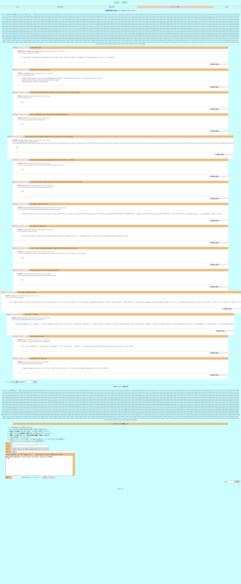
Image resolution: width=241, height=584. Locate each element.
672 (168, 30)
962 (230, 37)
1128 (191, 42)
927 (108, 37)
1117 (145, 42)
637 (45, 30)
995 (109, 38)
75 (238, 14)
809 (171, 33)
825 (227, 33)
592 (126, 28)
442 (77, 25)
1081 (232, 40)
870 (147, 35)
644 (70, 30)
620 (223, 28)
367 (52, 23)
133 (185, 16)
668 (154, 30)
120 (139, 16)
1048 (93, 40)
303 (66, 21)
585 (101, 28)
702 (35, 31)
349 (227, 21)
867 (136, 35)
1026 (236, 38)
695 (10, 31)
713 (73, 31)
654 (105, 30)
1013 (181, 38)
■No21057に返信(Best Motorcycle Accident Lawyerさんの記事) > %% (43, 472)
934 (133, 37)
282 (230, 19)
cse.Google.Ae (27, 254)
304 (70, 21)
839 (38, 35)
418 (230, 23)
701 (31, 31)
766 (21, 33)
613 (199, 28)
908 (42, 37)
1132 (208, 42)
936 (140, 37)
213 (227, 18)
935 (136, 37)
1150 (139, 44)
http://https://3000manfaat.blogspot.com (31, 53)
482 (217, 25)
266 (175, 19)
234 (63, 19)
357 (17, 23)
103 (81, 16)
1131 (204, 42)
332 (168, 21)
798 (133, 33)
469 (171, 25)
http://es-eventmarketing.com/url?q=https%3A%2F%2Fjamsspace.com (39, 278)
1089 (29, 42)
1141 (101, 44)
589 (115, 28)
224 (28, 19)
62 (202, 14)
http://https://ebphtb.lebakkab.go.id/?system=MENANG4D (30, 323)
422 (7, 25)
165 (59, 18)
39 (139, 14)
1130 (199, 42)
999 (123, 38)
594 (133, 28)
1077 (215, 40)
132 (181, 16)
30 (114, 14)
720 (98, 31)
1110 (117, 42)
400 (168, 23)
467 (164, 25)
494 (21, 26)
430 (35, 25)
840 (42, 35)
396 (154, 23)
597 (143, 28)
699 (24, 31)
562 (21, 28)
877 (171, 35)
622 (230, 28)
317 (115, 21)
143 (220, 16)
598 (147, 28)
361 (31, 23)
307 (80, 21)
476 (195, 25)
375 (80, 23)
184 (126, 18)
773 (45, 33)
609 (185, 28)
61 (200, 14)
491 (10, 26)
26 (103, 14)
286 (7, 21)
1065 (164, 40)
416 (223, 23)
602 (161, 28)
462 (147, 25)
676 (182, 30)
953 (199, 37)
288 (14, 21)
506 (63, 26)
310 (91, 21)
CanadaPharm (27, 73)
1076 (211, 40)
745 (185, 31)
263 (164, 19)
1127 (187, 42)
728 (126, 31)
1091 (37, 42)
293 (31, 21)
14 (70, 14)
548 (209, 26)
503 (52, 26)
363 (38, 23)
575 (66, 28)
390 (133, 23)
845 (59, 35)
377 (87, 23)
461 (143, 25)
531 (150, 26)
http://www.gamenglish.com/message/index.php (33, 120)
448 (98, 25)
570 (49, 28)
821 (213, 33)
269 (185, 19)
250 (119, 19)
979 (53, 38)
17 (78, 14)
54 (180, 14)
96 (58, 16)
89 (39, 16)
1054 (118, 40)
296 (42, 21)
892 (223, 35)
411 (206, 23)
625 (3, 30)
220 (14, 19)
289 (17, 21)
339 (192, 21)
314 (105, 21)
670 (161, 30)
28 (108, 14)
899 (10, 37)
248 (112, 19)
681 (199, 30)
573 (59, 28)
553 (227, 26)
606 (175, 28)
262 (161, 19)
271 (192, 19)
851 (80, 35)
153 (17, 18)
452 (112, 25)
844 (56, 35)
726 (119, 31)
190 (147, 18)
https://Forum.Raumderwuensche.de (33, 209)
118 (133, 16)
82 (20, 16)
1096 (58, 42)
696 (14, 31)
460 (140, 25)
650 (91, 30)
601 (157, 28)
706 (49, 31)
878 (175, 35)
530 (147, 26)
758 (230, 31)
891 (220, 35)
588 (112, 28)
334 (175, 21)
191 (150, 18)
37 (133, 14)
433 (45, 25)
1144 (114, 44)
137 (199, 16)
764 (14, 33)
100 (70, 16)
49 (166, 14)
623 (234, 28)
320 (126, 21)
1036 (42, 40)
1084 (8, 42)
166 (63, 18)
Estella (25, 118)
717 (87, 31)
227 (38, 19)
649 (87, 30)
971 (25, 38)
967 (11, 38)
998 (119, 38)
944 (168, 37)
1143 (110, 44)
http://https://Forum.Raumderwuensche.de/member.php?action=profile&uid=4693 (41, 211)
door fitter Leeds (22, 141)
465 (157, 25)
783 (80, 33)
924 (98, 37)
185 (129, 18)
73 (233, 14)
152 (14, 18)
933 (129, 37)
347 (220, 21)
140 (209, 16)
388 (126, 23)
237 (73, 19)
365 (45, 23)
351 (234, 21)
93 (50, 16)
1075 (206, 40)
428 (28, 25)
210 (217, 18)
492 (14, 26)
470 (175, 25)
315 (108, 21)
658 (119, 30)
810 (175, 33)
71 (227, 14)
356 (14, 23)
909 (45, 37)
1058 (135, 40)
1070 (185, 40)
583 (94, 28)
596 (140, 28)
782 (77, 33)
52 (175, 14)
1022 (219, 38)
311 (94, 21)
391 (136, 23)
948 (182, 37)
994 (106, 38)
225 (31, 19)
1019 (206, 38)
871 (150, 35)
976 (43, 38)
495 (24, 26)
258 (147, 19)
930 (119, 37)
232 (56, 19)
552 (223, 26)
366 (49, 23)
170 (77, 18)
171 (80, 18)
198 (175, 18)
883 (192, 35)
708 (56, 31)
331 (164, 21)
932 (126, 37)
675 (178, 30)
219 (10, 19)
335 (178, 21)
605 (171, 28)
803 (150, 33)
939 (150, 37)
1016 (194, 38)
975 (39, 38)
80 (14, 16)
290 (21, 21)
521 (115, 26)
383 (108, 23)
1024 (227, 38)
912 (56, 37)
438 (63, 25)
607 (178, 28)
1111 (121, 42)
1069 (181, 40)
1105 (96, 42)
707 (52, 31)
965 (4, 38)
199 (178, 18)
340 (195, 21)
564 (28, 28)
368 (56, 23)
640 (56, 30)
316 (112, 21)
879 (178, 35)
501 (45, 26)
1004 (143, 38)
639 (52, 30)
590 (119, 28)
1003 (139, 38)
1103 (88, 42)
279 (220, 19)
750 (202, 31)
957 (213, 37)
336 (182, 21)
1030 (17, 40)
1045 (80, 40)
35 (128, 14)
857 (101, 35)
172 (84, 18)
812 (182, 33)
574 (63, 28)
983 (67, 38)
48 (164, 14)
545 (199, 26)
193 (157, 18)
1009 (164, 38)
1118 (150, 42)
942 (161, 37)
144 (223, 16)
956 (209, 37)
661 (129, 30)
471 (178, 25)
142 (216, 16)
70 (225, 14)
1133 (212, 42)
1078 (219, 40)
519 (108, 26)
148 (237, 16)
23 (95, 14)
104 (84, 16)
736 (154, 31)
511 (80, 26)
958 (216, 37)
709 (59, 31)
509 (73, 26)
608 (182, 28)
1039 (55, 40)
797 (129, 33)
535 (164, 26)
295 (38, 21)
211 (220, 18)
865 (129, 35)
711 (66, 31)
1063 (156, 40)
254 (133, 19)
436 (56, 25)
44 (153, 14)
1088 (24, 42)
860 (112, 35)
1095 (54, 42)
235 (66, 19)
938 (147, 37)
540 (182, 26)
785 (87, 33)
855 (94, 35)
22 (92, 14)
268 (182, 19)
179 (108, 18)
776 (56, 33)
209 (213, 18)
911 (52, 37)
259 (150, 19)
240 (84, 19)
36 (131, 14)
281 (227, 19)
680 (195, 30)
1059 (139, 40)
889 (213, 35)
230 (49, 19)
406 (189, 23)
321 (129, 21)
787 (94, 33)
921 (87, 37)
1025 (232, 38)
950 (189, 37)
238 (77, 19)
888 (209, 35)
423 (10, 25)
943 (164, 37)
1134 (216, 42)
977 (46, 38)
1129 (195, 42)
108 (98, 16)
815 (192, 33)
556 (237, 26)
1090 (33, 42)
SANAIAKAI (27, 232)
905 (31, 37)
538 (175, 26)
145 (227, 16)
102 (77, 16)
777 (59, 33)
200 (182, 18)
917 (73, 37)
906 (35, 37)
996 (112, 38)
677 (185, 30)
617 (213, 28)
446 (91, 25)
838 (35, 35)
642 (63, 30)
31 (117, 14)
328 (154, 21)
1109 (112, 42)
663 (136, 30)
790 (105, 33)
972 (29, 38)
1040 (59, 40)
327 (150, 21)
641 (59, 30)
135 (192, 16)
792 (112, 33)
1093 (46, 42)
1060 (143, 40)
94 (53, 16)
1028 (8, 40)
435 (52, 25)
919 (80, 37)
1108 (108, 42)
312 (98, 21)
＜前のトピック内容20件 (120, 391)
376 (84, 23)
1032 (25, 40)
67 (216, 14)
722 (105, 31)
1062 (152, 40)
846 (63, 35)
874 (161, 35)
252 (126, 19)
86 (31, 16)
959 (220, 37)
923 (94, 37)
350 (230, 21)
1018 (202, 38)
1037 (46, 40)
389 (129, 23)
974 (36, 38)
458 (133, 25)
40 (142, 14)
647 (80, 30)
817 (199, 33)
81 (17, 16)
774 (49, 33)
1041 (63, 40)
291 (24, 21)
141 (213, 16)
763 (10, 33)
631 (24, 30)
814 (189, 33)
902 (21, 37)
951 (192, 37)
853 (87, 35)
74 (236, 14)
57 (189, 14)
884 (195, 35)
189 (143, 18)
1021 (215, 38)
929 (115, 37)
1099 (71, 42)
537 (171, 26)
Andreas (25, 164)
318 (119, 21)
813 (185, 33)
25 (100, 14)
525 (129, 26)
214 (230, 18)
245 (101, 19)
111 (108, 16)
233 (59, 19)
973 (32, 38)
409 (199, 23)
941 (157, 37)
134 (188, 16)
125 (157, 16)
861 (115, 35)
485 (227, 25)
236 (70, 19)
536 (168, 26)
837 (31, 35)
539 (178, 26)
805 (157, 33)
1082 (236, 40)
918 (77, 37)
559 (10, 28)
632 (28, 30)
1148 (131, 44)
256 (140, 19)
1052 (110, 40)
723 (108, 31)
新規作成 (60, 7)
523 (122, 26)
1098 (67, 42)
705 (45, 31)
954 (202, 37)
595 (136, 28)
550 (216, 26)
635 (38, 30)
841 (45, 35)
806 (161, 33)
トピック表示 (175, 7)
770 (35, 33)
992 (98, 38)
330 (161, 21)
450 (105, 25)
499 (38, 26)
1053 (114, 40)
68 (219, 14)
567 (38, 28)
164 (56, 18)
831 (10, 35)
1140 (97, 44)
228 (42, 19)
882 (189, 35)
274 (203, 19)
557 (3, 28)
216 (237, 18)
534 (161, 26)
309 (87, 21)
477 (199, 25)
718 (91, 31)
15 (72, 14)
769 (31, 33)
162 (49, 18)
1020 (211, 38)
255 (136, 19)
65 (211, 14)
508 (70, 26)
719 (94, 31)
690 (230, 30)
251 (122, 19)
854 (91, 35)
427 (24, 25)
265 (171, 19)
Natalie (25, 96)
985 (74, 38)
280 (223, 19)
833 (17, 35)
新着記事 (111, 7)
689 (227, 30)
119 (136, 16)
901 (17, 37)
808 (168, 33)
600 (154, 28)
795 (122, 33)
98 (64, 16)
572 (56, 28)
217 (3, 19)
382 (105, 23)
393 (143, 23)
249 (115, 19)
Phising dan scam (22, 321)
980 (57, 38)
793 (115, 33)
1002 (135, 38)
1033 (29, 40)
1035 (38, 40)
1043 (72, 40)
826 (230, 33)
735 (150, 31)
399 (164, 23)
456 (126, 25)
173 (87, 18)
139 (206, 16)
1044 (76, 40)
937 (143, 37)
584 (98, 28)
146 (230, 16)
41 (144, 14)
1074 (202, 40)
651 (94, 30)
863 (122, 35)
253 (129, 19)
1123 (170, 42)
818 (202, 33)
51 (172, 14)
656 (112, 30)
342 (202, 21)
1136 (224, 42)
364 (42, 23)
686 (217, 30)
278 (217, 19)
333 (171, 21)
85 (28, 16)
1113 (129, 42)
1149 (135, 44)
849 (73, 35)
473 (185, 25)
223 (24, 19)
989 (88, 38)
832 (14, 35)
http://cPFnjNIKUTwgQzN (28, 75)
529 (143, 26)
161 (45, 18)
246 (105, 19)
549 (213, 26)
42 (147, 14)
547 (206, 26)
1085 (12, 42)
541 (185, 26)
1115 (137, 42)
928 (112, 37)
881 (185, 35)
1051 (105, 40)
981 (60, 38)
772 (42, 33)
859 (108, 35)
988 (84, 38)
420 (237, 23)
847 (66, 35)
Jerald (24, 366)
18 (81, 14)
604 (168, 28)
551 (220, 26)
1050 (101, 40)
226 (35, 19)
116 (126, 16)
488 (237, 25)
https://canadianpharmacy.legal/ (50, 80)
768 (28, 33)
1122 (166, 42)
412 (209, 23)
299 (52, 21)
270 (189, 19)
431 (38, 25)
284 (237, 19)
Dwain (25, 344)
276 (209, 19)
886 (203, 35)
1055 (122, 40)
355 (10, 23)
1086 (16, 42)
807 (164, 33)
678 (189, 30)
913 (59, 37)
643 (66, 30)
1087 (20, 42)
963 (234, 37)
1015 (190, 38)
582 (91, 28)
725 (115, 31)
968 (15, 38)
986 (78, 38)
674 (175, 30)
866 (133, 35)
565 (31, 28)
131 (178, 16)
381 (101, 23)
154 (21, 18)
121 (143, 16)
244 (98, 19)
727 (122, 31)
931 (122, 37)
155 (24, 18)
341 (199, 21)
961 (227, 37)
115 (122, 16)
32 (119, 14)
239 (80, 19)
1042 (67, 40)
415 (220, 23)
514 (91, 26)
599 (150, 28)
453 (115, 25)
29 (111, 14)
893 (227, 35)
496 (28, 26)
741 (171, 31)
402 (175, 23)
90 (42, 16)
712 (70, 31)
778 (63, 33)
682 (203, 30)
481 (213, 25)
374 (77, 23)
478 (203, 25)
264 (168, 19)
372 (70, 23)
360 (28, 23)
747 (192, 31)
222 (21, 19)
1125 (178, 42)
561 (17, 28)
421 (3, 25)
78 (9, 16)
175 (94, 18)
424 (14, 25)
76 (3, 16)
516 (98, 26)
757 (227, 31)
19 (83, 14)
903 (24, 37)
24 (97, 14)
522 (119, 26)
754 (216, 31)
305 (73, 21)
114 (119, 16)
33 (122, 14)
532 (154, 26)
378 (91, 23)
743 (178, 31)
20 (86, 14)
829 (3, 35)
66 (214, 14)
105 (88, 16)
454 (119, 25)
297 (45, 21)
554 (230, 26)
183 (122, 18)
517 (101, 26)
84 (25, 16)
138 (202, 16)
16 (75, 14)
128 (167, 16)
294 (35, 21)
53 (178, 14)
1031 (21, 40)
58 (191, 14)
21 (89, 14)
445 (87, 25)
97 (61, 16)
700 (28, 31)
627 (10, 30)
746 (189, 31)
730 (133, 31)
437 (59, 25)
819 (206, 33)
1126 (183, 42)
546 (202, 26)
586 (105, 28)
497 (31, 26)
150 (7, 18)
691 (234, 30)
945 (171, 37)
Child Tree (120, 497)
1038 (51, 40)
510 (77, 26)
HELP (18, 7)
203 (192, 18)
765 (17, 33)
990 (92, 38)
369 (59, 23)
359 (24, 23)
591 (122, 28)
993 (102, 38)
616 (209, 28)
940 (154, 37)
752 (209, 31)
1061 (147, 40)
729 (129, 31)
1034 (34, 40)
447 (94, 25)
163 (52, 18)
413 (213, 23)
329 (157, 21)
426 (21, 25)
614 (202, 28)
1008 (160, 38)
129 (171, 16)
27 (106, 14)
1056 (126, 40)
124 (153, 16)
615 (206, 28)
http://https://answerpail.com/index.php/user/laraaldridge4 (36, 345)
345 (213, 21)
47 (161, 14)
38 (136, 14)
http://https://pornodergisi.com (17, 300)
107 (95, 16)
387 (122, 23)
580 (84, 28)
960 (223, 37)
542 (189, 26)
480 (209, 25)
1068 (177, 40)
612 (195, 28)
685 (213, 30)
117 (129, 16)
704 (42, 31)
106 (91, 16)
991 (95, 38)
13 (67, 14)
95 (56, 16)
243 (94, 19)
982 (64, 38)
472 (182, 25)
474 (189, 25)
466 (161, 25)
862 (119, 35)
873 (157, 35)
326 (147, 21)
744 (182, 31)
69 (222, 14)
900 (14, 37)
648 (84, 30)
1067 (173, 40)
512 (84, 26)
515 (94, 26)
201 (185, 18)
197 (171, 18)
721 (101, 31)
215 (234, 18)
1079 (223, 40)
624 (237, 28)
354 (7, 23)
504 (56, 26)
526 (133, 26)
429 (31, 25)
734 (147, 31)
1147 (126, 44)
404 (182, 23)
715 (80, 31)
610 (189, 28)
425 (17, 25)
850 (77, 35)
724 (112, 31)
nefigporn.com (15, 299)
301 (59, 21)
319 (122, 21)
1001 (131, 38)
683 (206, 30)
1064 (160, 40)
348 (223, 21)
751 (206, 31)
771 (38, 33)
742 (175, 31)
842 (49, 35)
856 (98, 35)
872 (154, 35)
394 (147, 23)
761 (3, 33)
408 (195, 23)
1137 (228, 42)
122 (146, 16)
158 (35, 18)
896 (237, 35)
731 (136, 31)
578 (77, 28)
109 (102, 16)
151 (10, 18)
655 (108, 30)
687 (220, 30)
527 (136, 26)
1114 (133, 42)
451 (108, 25)
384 (112, 23)
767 (24, 33)
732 (140, 31)
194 (161, 18)
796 (126, 33)
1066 (168, 40)
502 (49, 26)
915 (66, 37)
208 (209, 18)
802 (147, 33)
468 (168, 25)
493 (17, 26)
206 (203, 18)
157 (31, 18)
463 (150, 25)
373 (73, 23)
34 (125, 14)
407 (192, 23)
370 (63, 23)
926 (105, 37)
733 (143, 31)
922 (91, 37)
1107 (104, 42)
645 (73, 30)
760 (237, 31)
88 (36, 16)
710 (63, 31)
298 (49, 21)
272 (195, 19)
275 (206, 19)
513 (87, 26)
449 (101, 25)
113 (115, 16)
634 (35, 30)
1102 (83, 42)
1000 (126, 38)
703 (38, 31)
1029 (13, 40)
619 (220, 28)
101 (74, 16)
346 (216, 21)
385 (115, 23)
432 (42, 25)
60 (197, 14)
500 (42, 26)
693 (3, 31)
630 (21, 30)
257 (143, 19)
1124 (174, 42)
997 (116, 38)
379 (94, 23)
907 (38, 37)
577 (73, 28)
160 (42, 18)
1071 (190, 40)
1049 (97, 40)
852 (84, 35)
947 (178, 37)
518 (105, 26)
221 (17, 19)
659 (122, 30)
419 (234, 23)
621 (227, 28)
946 (175, 37)
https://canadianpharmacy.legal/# (52, 78)
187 (136, 18)
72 (230, 14)
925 (101, 37)
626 (7, 30)
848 (70, 35)
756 (223, 31)
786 (91, 33)
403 (178, 23)
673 (171, 30)
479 (206, 25)
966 (8, 38)
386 (119, 23)
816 (195, 33)
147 (234, 16)
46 (158, 14)
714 (77, 31)
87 (33, 16)
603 (164, 28)
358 (21, 23)
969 (18, 38)
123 (150, 16)
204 (195, 18)
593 (129, 28)
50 (169, 14)
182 (119, 18)
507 (66, 26)
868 (140, 35)
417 (227, 23)
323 (136, 21)
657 (115, 30)
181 (115, 18)
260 (154, 19)
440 (70, 25)
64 (208, 14)
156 (28, 18)
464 (154, 25)
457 (129, 25)
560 (14, 28)
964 (237, 37)
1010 (169, 38)
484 (223, 25)
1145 (118, 44)
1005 (147, 38)
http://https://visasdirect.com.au (29, 233)
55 (183, 14)
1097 (62, 42)
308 (84, 21)
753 (213, 31)
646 (77, 30)
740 (168, 31)
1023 (223, 38)
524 (126, 26)
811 (178, 33)
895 (234, 35)
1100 (75, 42)
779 (66, 33)
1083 (3, 42)
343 (206, 21)
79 (11, 16)
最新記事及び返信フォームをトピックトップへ (120, 10)
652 (98, 30)
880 (182, 35)
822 (216, 33)
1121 (162, 42)
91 (45, 16)
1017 (198, 38)
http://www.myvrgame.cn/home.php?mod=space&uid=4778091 (37, 188)
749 (199, 31)
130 (174, 16)
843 (52, 35)
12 (64, 14)
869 (143, 35)
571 (52, 28)
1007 (156, 38)
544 (195, 26)
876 (168, 35)
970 (22, 38)
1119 (154, 42)
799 (136, 33)
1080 (227, 40)
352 (237, 21)
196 (168, 18)
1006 (152, 38)
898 (7, 37)
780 (70, 33)
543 (192, 26)
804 (154, 33)
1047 (88, 40)
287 (10, 21)
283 (234, 19)
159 (38, 18)
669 (157, 30)
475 (192, 25)
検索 (226, 7)
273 (199, 19)
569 (45, 28)
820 (209, 33)
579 (80, 28)
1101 (79, 42)
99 (67, 16)
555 (234, 26)
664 (140, 30)
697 (17, 31)
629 (17, 30)
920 (84, 37)
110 (105, 16)
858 (105, 35)
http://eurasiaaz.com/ (27, 98)
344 (209, 21)
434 (49, 25)
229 (45, 19)
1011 (173, 38)
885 (199, 35)
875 (164, 35)
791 (108, 33)
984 (70, 38)
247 (108, 19)
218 (7, 19)
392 (140, 23)
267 (178, 19)
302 (63, 21)
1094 (50, 42)
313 (101, 21)
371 (66, 23)
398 (161, 23)
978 (50, 38)
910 (49, 37)
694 (7, 31)
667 (150, 30)
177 (101, 18)
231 (52, 19)
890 (217, 35)
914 (63, 37)
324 (140, 21)
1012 (177, 38)
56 (186, 14)
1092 (41, 42)
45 (155, 14)
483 (220, 25)
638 (49, 30)
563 (24, 28)
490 (7, 26)
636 (42, 30)
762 (7, 33)
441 (73, 25)
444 (84, 25)
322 (133, 21)
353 (3, 23)
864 (126, 35)
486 (230, 25)
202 (189, 18)
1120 (158, 42)
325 (143, 21)
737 (157, 31)
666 (147, 30)
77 (6, 16)
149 (3, 18)
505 (59, 26)
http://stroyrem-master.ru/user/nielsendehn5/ (32, 367)
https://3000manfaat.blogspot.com (33, 51)
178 (105, 18)
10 (59, 14)
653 (101, 30)
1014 (185, 38)
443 (80, 25)
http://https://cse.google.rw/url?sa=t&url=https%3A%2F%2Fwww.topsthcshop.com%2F (43, 166)
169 (73, 18)
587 (108, 28)
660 (126, 30)
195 (164, 18)
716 (84, 31)
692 (237, 30)
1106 (100, 42)
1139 (237, 42)
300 (56, 21)
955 (206, 37)
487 (234, 25)
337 (185, 21)
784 (84, 33)
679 (192, 30)
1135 (220, 42)
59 (194, 14)
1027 (4, 40)
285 (3, 21)
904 (28, 37)
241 (87, 19)
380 (98, 23)
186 (133, 18)
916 (70, 37)
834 (21, 35)
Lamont (25, 276)
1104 (92, 42)
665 (143, 30)
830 (7, 35)
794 (119, 33)
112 (112, 16)
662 (133, 30)
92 (47, 16)
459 (136, 25)
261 (157, 19)
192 (154, 18)
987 (81, 38)
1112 (125, 42)
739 (164, 31)
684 (209, 30)
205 (199, 18)
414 (216, 23)
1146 (122, 44)
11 (61, 14)
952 (195, 37)
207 (206, 18)
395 (150, 23)
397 (157, 23)
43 (150, 14)
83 (22, 16)
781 (73, 33)
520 (112, 26)
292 (28, 21)
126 (160, 16)
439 (66, 25)
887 (206, 35)
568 (42, 28)
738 (161, 31)
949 (185, 37)
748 (195, 31)
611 (192, 28)
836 (28, 35)
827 (234, 33)
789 (101, 33)
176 (98, 18)
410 (203, 23)
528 (140, 26)
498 (35, 26)
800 (140, 33)
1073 (198, 40)
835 (24, 35)
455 (122, 25)
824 (223, 33)
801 (143, 33)
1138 (233, 42)
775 (52, 33)
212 (223, 18)
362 (35, 23)
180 (112, 18)
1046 (84, 40)
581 (87, 28)
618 (216, 28)
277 (213, 19)
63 (205, 14)
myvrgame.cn (27, 187)
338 (189, 21)
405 (185, 23)
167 (66, 18)
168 (70, 18)
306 (77, 21)
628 (14, 30)
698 (21, 31)
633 (31, 30)
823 (220, 33)
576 (70, 28)
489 (3, 26)
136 (195, 16)
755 (220, 31)
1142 (106, 44)
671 (164, 30)
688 (223, 30)
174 (91, 18)
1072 (194, 40)
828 (237, 33)
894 (230, 35)
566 (35, 28)
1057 (131, 40)
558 (7, 28)
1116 (141, 42)
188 (140, 18)
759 (234, 31)
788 (98, 33)
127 (164, 16)
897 (3, 37)
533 (157, 26)
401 (171, 23)
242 (91, 19)
